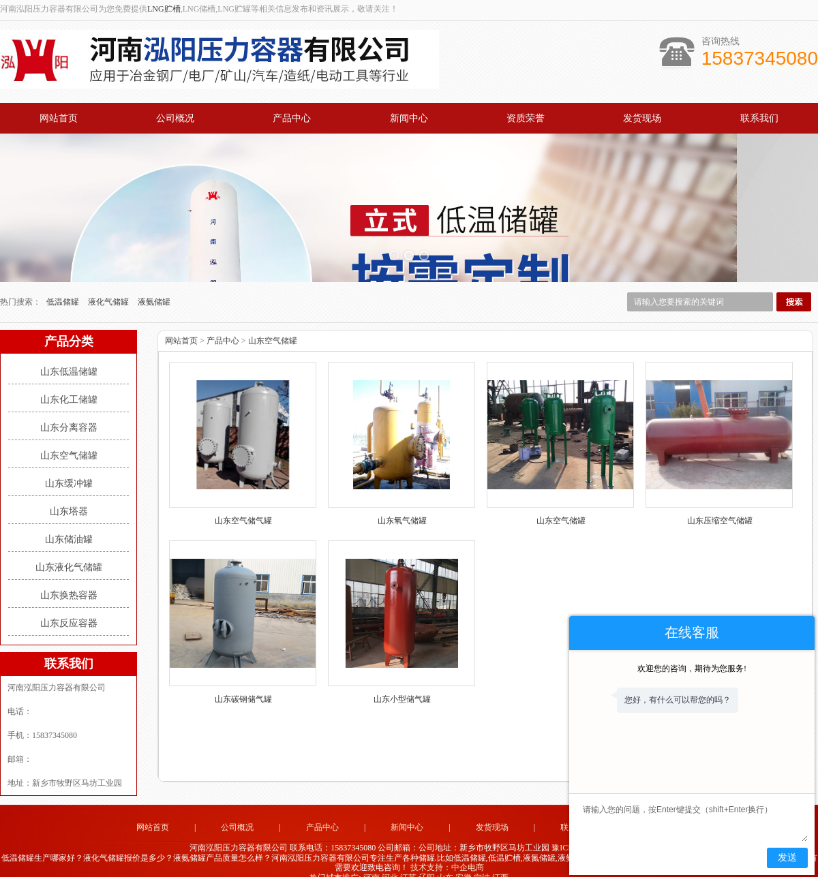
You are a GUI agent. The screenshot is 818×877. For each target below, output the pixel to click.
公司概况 (175, 118)
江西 (500, 860)
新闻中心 (409, 118)
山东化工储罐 (68, 383)
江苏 (408, 860)
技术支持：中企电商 (447, 851)
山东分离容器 (68, 410)
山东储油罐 (69, 522)
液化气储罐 (109, 285)
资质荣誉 (525, 118)
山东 (445, 860)
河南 (371, 860)
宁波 (482, 860)
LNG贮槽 (164, 9)
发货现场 (642, 118)
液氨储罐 (154, 285)
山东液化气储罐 (68, 550)
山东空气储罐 (68, 438)
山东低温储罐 (68, 355)
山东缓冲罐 (69, 466)
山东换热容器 (68, 578)
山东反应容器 (68, 606)
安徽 (463, 860)
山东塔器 (69, 494)
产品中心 (292, 118)
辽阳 (427, 860)
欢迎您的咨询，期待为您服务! (691, 668)
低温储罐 (63, 285)
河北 (390, 860)
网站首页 (59, 118)
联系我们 (759, 118)
